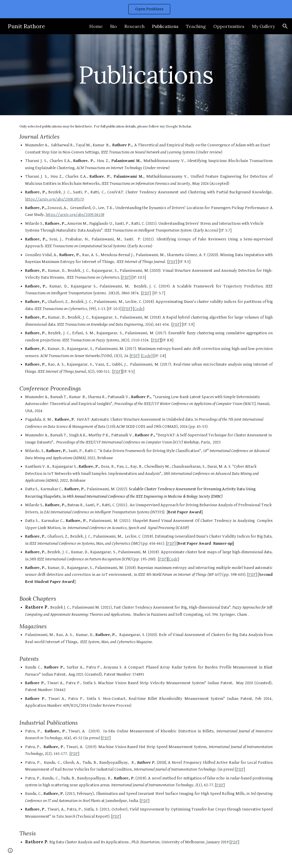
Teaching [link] (196, 26)
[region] (146, 9)
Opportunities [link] (228, 26)
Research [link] (134, 26)
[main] (146, 74)
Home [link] (96, 26)
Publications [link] (165, 26)
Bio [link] (113, 26)
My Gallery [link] (263, 26)
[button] (285, 26)
